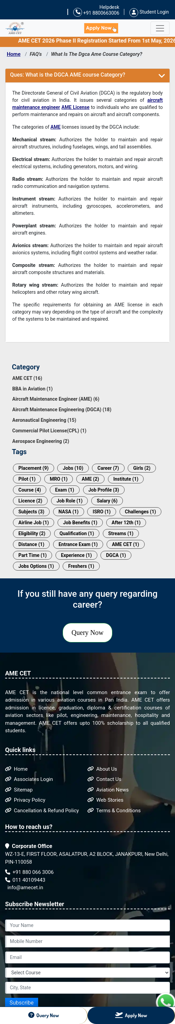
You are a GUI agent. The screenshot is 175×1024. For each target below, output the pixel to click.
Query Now (87, 632)
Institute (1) (126, 479)
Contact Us (104, 779)
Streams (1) (120, 533)
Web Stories (106, 800)
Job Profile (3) (104, 490)
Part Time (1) (32, 555)
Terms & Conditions (114, 810)
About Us (102, 769)
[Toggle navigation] (160, 28)
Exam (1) (64, 490)
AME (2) (90, 479)
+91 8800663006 (96, 12)
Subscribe (22, 1002)
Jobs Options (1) (36, 566)
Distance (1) (31, 544)
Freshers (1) (81, 566)
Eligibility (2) (31, 533)
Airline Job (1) (33, 522)
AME (55, 127)
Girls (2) (141, 468)
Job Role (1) (70, 500)
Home (13, 54)
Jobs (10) (73, 468)
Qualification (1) (77, 533)
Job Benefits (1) (80, 522)
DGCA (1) (116, 555)
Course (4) (29, 490)
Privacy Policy (25, 800)
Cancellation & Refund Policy (42, 810)
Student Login (149, 12)
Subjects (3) (31, 511)
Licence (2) (30, 500)
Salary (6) (107, 500)
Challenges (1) (140, 511)
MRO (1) (58, 479)
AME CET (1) (125, 544)
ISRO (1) (102, 511)
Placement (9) (33, 468)
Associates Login (29, 779)
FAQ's (36, 54)
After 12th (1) (126, 522)
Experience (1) (76, 555)
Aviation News (108, 790)
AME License (76, 107)
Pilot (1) (26, 479)
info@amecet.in (24, 887)
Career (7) (108, 468)
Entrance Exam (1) (78, 544)
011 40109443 (25, 880)
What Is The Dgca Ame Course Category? (96, 54)
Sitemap (19, 790)
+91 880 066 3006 (29, 872)
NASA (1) (69, 511)
